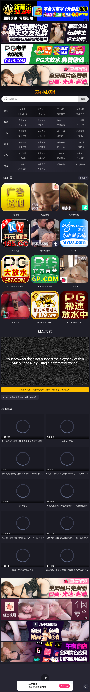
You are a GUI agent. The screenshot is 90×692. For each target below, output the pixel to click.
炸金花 (42, 114)
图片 (6, 144)
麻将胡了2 (22, 114)
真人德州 (41, 109)
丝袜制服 (41, 125)
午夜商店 (41, 164)
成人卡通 (61, 131)
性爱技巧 (80, 158)
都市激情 (22, 153)
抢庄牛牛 (80, 114)
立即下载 (64, 686)
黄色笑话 (61, 158)
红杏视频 (22, 169)
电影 (6, 133)
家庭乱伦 (41, 153)
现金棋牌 (61, 114)
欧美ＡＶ (61, 120)
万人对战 (61, 109)
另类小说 (41, 158)
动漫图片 (80, 142)
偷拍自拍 (41, 131)
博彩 (6, 111)
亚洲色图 (41, 142)
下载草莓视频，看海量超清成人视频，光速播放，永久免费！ (53, 389)
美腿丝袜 (22, 147)
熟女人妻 (22, 125)
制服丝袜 (22, 136)
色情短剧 (41, 169)
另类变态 (80, 136)
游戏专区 (80, 109)
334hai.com (45, 92)
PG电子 (22, 109)
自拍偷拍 (41, 120)
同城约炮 (22, 164)
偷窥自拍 (22, 142)
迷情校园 (22, 158)
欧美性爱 (80, 131)
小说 (6, 155)
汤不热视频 (80, 164)
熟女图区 (61, 147)
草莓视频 (61, 164)
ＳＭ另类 (80, 125)
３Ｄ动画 (80, 120)
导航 (6, 166)
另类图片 (80, 147)
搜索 (83, 99)
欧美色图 (61, 142)
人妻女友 (61, 153)
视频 (6, 122)
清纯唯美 (41, 147)
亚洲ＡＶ (22, 120)
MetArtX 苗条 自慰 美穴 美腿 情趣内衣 (20, 397)
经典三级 (41, 136)
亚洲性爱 (22, 131)
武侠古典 (80, 153)
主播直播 (61, 125)
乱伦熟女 (61, 136)
